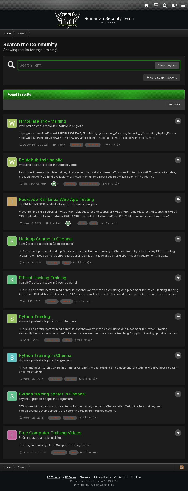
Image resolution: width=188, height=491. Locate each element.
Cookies (136, 477)
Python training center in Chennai (52, 394)
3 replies (53, 223)
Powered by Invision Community (94, 484)
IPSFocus (70, 477)
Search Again (167, 65)
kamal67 (25, 282)
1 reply (59, 144)
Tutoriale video (66, 164)
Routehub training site (41, 159)
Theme (85, 477)
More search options (162, 77)
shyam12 (24, 360)
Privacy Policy (102, 477)
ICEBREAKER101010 (32, 204)
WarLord (25, 126)
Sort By (174, 104)
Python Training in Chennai (45, 355)
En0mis (24, 437)
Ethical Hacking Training (42, 277)
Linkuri (58, 437)
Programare (63, 360)
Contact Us (121, 477)
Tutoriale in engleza (69, 126)
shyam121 (25, 399)
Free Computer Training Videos (50, 432)
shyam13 (24, 321)
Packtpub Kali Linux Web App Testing (56, 199)
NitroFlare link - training (42, 121)
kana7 (23, 243)
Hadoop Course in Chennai (45, 238)
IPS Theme (53, 477)
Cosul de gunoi (63, 243)
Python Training (34, 316)
